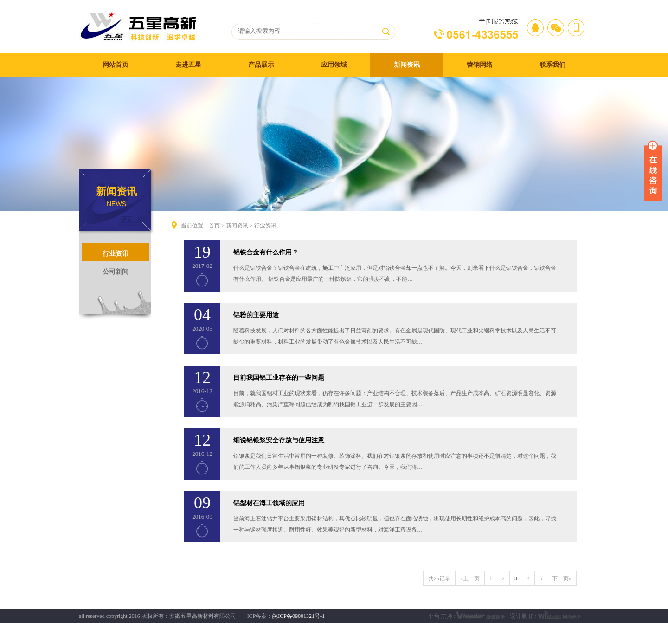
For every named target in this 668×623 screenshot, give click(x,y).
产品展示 (261, 64)
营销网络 (480, 64)
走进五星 (188, 64)
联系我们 (552, 64)
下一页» (562, 578)
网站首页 (115, 64)
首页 (214, 225)
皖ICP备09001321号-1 (298, 616)
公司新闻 (115, 271)
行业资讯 (115, 253)
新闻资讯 (407, 64)
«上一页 (470, 578)
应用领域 (334, 64)
